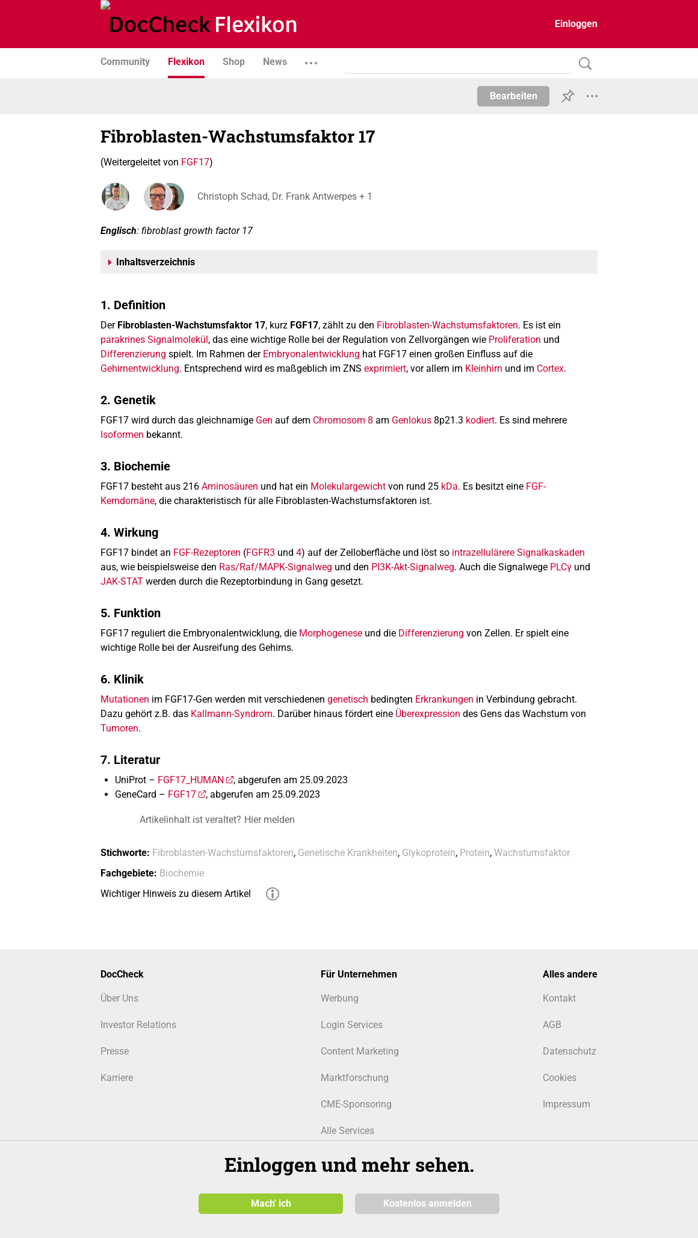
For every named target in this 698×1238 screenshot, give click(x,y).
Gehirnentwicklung (139, 368)
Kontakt (559, 998)
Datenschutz (569, 1051)
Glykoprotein (429, 852)
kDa (449, 486)
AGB (552, 1024)
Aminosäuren (230, 486)
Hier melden (269, 819)
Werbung (340, 998)
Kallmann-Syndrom (232, 713)
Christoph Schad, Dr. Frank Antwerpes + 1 (284, 196)
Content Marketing (360, 1051)
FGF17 (195, 162)
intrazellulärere (483, 552)
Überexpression (427, 713)
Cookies (559, 1077)
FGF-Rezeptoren (207, 552)
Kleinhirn (483, 368)
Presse (114, 1051)
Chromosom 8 (343, 420)
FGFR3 (260, 552)
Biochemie (181, 873)
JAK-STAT (121, 581)
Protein (475, 852)
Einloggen (576, 23)
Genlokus (411, 420)
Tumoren (119, 728)
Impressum (566, 1104)
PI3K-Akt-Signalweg (412, 567)
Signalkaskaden (551, 552)
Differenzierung (133, 354)
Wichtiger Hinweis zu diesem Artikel (175, 893)
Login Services (352, 1024)
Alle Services (347, 1130)
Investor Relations (138, 1024)
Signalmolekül (177, 339)
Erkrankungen (444, 699)
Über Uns (119, 998)
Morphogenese (330, 633)
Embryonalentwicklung (311, 354)
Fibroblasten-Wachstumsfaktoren (447, 325)
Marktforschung (355, 1077)
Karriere (116, 1077)
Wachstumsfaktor (532, 852)
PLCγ (561, 567)
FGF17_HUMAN (191, 780)
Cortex (550, 368)
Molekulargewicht (348, 486)
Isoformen (122, 434)
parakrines (122, 339)
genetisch (347, 699)
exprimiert (385, 368)
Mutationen (124, 699)
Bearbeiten (513, 96)
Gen (264, 420)
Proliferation (515, 339)
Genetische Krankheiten (348, 852)
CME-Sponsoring (356, 1104)
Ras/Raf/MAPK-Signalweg (275, 567)
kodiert (480, 420)
